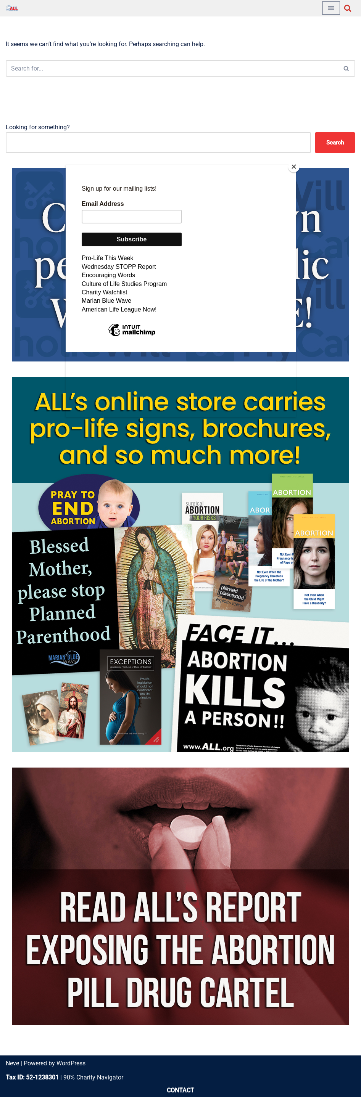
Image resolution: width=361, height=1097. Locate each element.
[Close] (294, 166)
